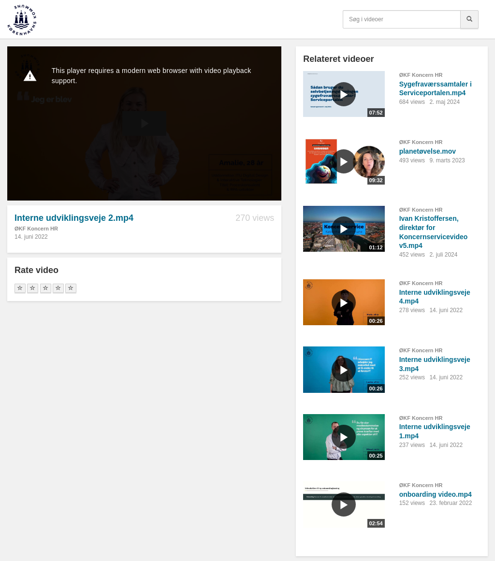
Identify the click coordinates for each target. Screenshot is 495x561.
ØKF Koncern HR (36, 228)
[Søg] (469, 19)
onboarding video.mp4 (435, 494)
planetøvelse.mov (427, 151)
